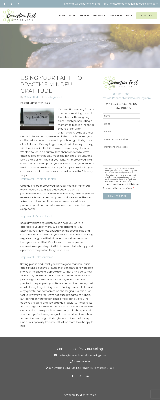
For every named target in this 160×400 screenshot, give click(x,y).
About (72, 15)
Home (62, 15)
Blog (129, 15)
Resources (116, 15)
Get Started (99, 15)
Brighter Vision (88, 394)
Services (84, 15)
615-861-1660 (100, 3)
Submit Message (117, 196)
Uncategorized (53, 97)
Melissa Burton (32, 97)
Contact (146, 15)
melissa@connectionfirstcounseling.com (134, 3)
